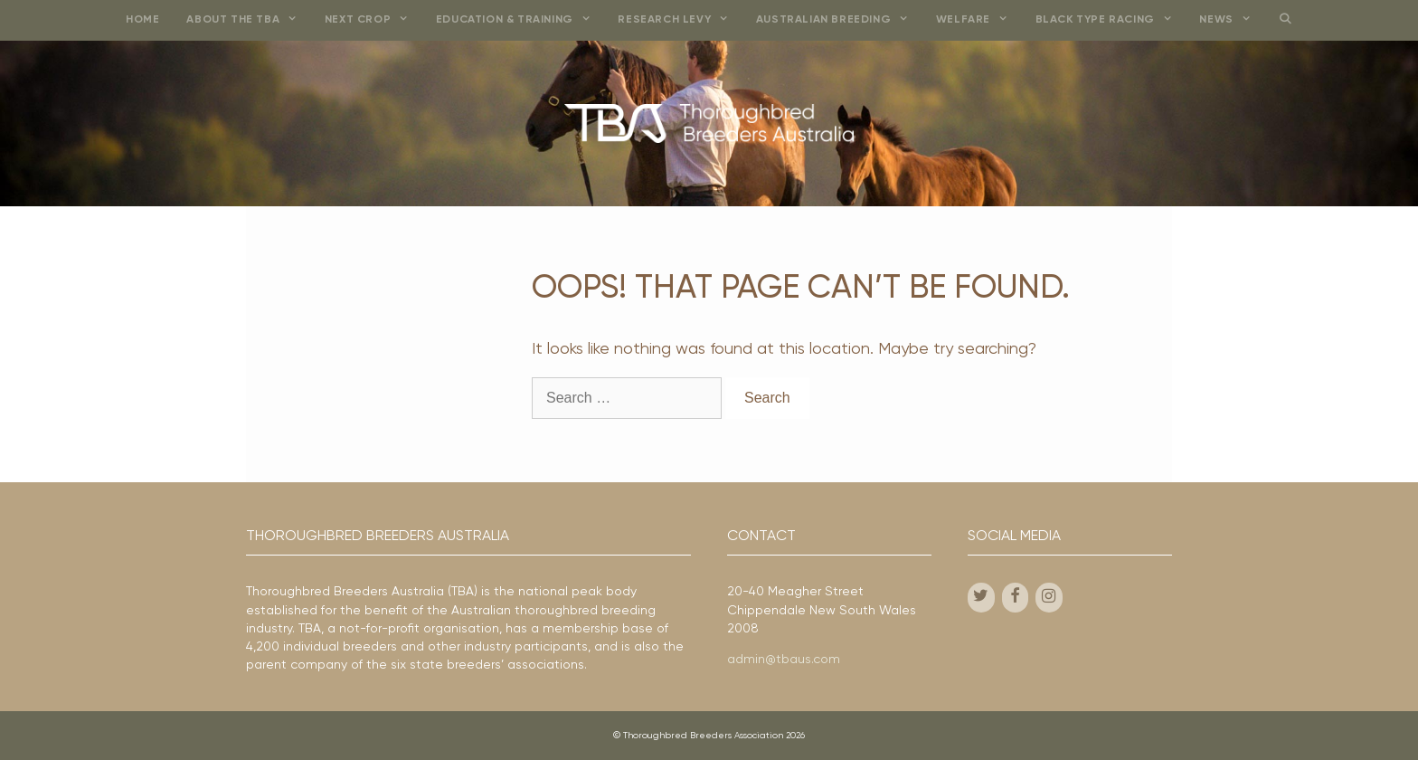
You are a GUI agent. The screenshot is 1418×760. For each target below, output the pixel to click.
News (1231, 20)
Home (142, 19)
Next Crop (373, 20)
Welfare (979, 20)
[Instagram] (1049, 598)
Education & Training (520, 20)
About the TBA (248, 20)
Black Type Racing (1110, 20)
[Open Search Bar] (1284, 20)
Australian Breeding (839, 20)
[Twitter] (981, 598)
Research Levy (680, 20)
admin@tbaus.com (783, 659)
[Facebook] (1015, 598)
